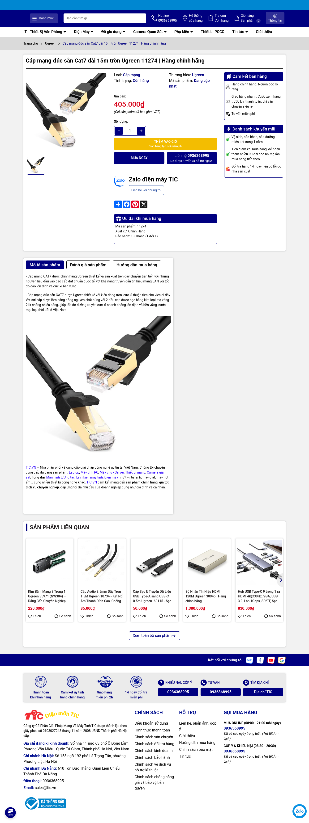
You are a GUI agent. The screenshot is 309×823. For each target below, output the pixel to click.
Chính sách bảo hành (152, 762)
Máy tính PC (89, 477)
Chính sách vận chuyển (154, 742)
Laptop (74, 477)
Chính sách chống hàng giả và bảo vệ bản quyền (154, 787)
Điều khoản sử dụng (151, 728)
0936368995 (178, 697)
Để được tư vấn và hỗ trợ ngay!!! (191, 163)
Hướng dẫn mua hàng (197, 747)
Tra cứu (232, 20)
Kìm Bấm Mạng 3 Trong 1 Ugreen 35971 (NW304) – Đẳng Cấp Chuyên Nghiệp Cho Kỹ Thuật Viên (47, 601)
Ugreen (198, 79)
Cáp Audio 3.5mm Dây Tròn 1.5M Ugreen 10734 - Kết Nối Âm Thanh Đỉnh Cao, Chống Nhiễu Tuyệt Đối (102, 601)
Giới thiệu (264, 36)
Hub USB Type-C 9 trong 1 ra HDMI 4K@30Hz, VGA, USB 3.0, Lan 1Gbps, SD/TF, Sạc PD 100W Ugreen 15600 (259, 601)
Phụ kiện (182, 36)
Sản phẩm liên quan (59, 532)
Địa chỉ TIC (263, 697)
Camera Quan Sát (148, 36)
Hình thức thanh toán (152, 735)
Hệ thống (209, 20)
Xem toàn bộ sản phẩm (154, 640)
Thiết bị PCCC (212, 36)
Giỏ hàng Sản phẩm (258, 20)
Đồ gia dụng (111, 36)
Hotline (183, 20)
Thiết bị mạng (135, 477)
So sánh (63, 621)
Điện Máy (82, 36)
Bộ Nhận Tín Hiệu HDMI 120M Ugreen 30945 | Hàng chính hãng (205, 601)
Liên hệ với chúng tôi (146, 195)
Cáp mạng (131, 79)
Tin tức (238, 36)
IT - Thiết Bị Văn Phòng (43, 36)
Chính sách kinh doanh (154, 755)
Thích (34, 621)
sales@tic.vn (45, 792)
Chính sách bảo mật (196, 754)
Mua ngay (139, 163)
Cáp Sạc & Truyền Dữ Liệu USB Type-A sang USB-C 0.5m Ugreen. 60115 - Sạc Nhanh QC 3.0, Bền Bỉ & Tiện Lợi (154, 601)
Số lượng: (121, 126)
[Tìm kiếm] (157, 20)
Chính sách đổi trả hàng (154, 749)
